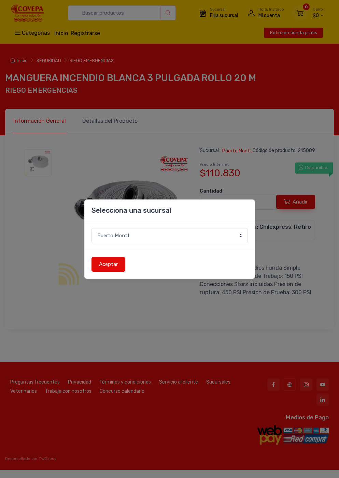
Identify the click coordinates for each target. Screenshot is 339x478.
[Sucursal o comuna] (169, 235)
